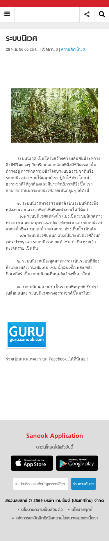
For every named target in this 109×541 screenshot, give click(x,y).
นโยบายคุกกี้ (82, 510)
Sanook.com (17, 3)
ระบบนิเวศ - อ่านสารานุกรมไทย (49, 14)
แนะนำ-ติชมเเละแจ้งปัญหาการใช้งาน (41, 484)
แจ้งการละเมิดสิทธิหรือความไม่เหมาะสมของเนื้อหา (57, 518)
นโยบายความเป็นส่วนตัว (42, 510)
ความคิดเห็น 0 (73, 49)
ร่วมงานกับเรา (83, 484)
